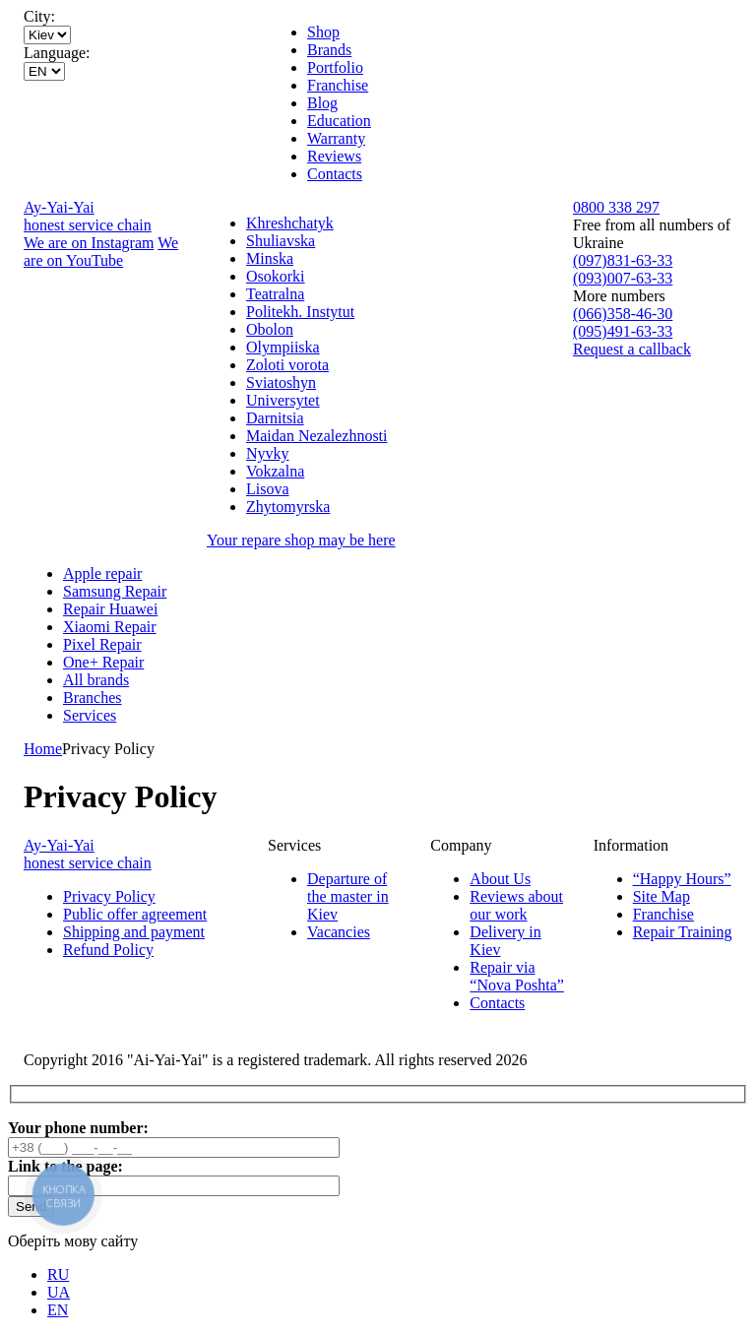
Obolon (269, 329)
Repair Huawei (110, 609)
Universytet (283, 400)
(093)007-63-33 (622, 278)
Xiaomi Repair (110, 626)
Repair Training (682, 931)
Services (89, 715)
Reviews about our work (516, 905)
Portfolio (335, 67)
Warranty (336, 138)
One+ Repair (103, 662)
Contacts (334, 173)
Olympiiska (283, 347)
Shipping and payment (134, 931)
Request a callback (632, 349)
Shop (323, 32)
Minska (269, 258)
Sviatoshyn (281, 382)
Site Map (661, 896)
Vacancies (338, 931)
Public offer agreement (135, 914)
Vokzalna (275, 471)
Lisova (267, 488)
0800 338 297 (616, 207)
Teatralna (275, 294)
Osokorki (275, 276)
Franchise (337, 85)
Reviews (334, 156)
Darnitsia (275, 418)
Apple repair (102, 573)
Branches (92, 697)
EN (57, 1310)
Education (339, 120)
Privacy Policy (109, 896)
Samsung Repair (114, 591)
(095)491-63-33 (622, 331)
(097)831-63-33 (622, 260)
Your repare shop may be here (301, 540)
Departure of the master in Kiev (348, 896)
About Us (500, 878)
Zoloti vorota (287, 364)
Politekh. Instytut (300, 311)
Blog (322, 103)
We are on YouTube (101, 251)
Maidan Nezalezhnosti (317, 435)
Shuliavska (280, 240)
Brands (329, 49)
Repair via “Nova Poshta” (517, 976)
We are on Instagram (89, 242)
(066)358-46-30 (622, 313)
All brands (96, 679)
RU (58, 1274)
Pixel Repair (102, 644)
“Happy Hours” (682, 878)
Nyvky (267, 453)
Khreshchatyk (290, 223)
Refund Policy (108, 949)
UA (58, 1292)
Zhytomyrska (288, 506)
